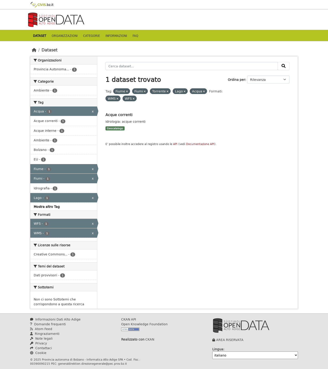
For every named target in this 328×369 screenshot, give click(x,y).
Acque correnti (118, 114)
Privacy (38, 343)
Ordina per (236, 79)
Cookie (38, 352)
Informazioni (116, 35)
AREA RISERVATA (229, 339)
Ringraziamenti (44, 333)
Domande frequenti (48, 324)
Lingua (217, 349)
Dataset (39, 35)
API (175, 144)
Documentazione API (200, 144)
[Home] (34, 50)
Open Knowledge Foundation (144, 324)
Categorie (91, 35)
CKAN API (128, 319)
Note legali (41, 338)
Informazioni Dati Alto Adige (55, 319)
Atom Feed (41, 328)
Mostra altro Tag (47, 206)
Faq (135, 35)
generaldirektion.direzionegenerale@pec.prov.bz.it (92, 363)
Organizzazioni (65, 35)
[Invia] (284, 66)
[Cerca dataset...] (191, 66)
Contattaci (41, 348)
